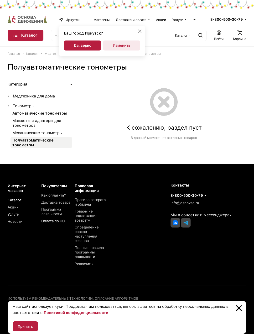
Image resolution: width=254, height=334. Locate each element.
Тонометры (23, 105)
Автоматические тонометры (39, 113)
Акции (13, 207)
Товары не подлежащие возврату (86, 216)
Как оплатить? (53, 195)
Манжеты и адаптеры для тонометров (36, 123)
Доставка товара (55, 202)
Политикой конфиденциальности (76, 312)
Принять (25, 326)
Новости (15, 221)
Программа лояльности (51, 211)
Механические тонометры (37, 132)
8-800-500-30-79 (226, 19)
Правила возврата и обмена (90, 202)
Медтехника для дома (34, 96)
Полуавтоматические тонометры (32, 142)
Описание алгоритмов (116, 298)
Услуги (13, 214)
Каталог (14, 200)
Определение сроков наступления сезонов (87, 234)
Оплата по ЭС (53, 221)
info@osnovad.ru (185, 203)
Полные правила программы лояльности (89, 252)
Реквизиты (84, 264)
